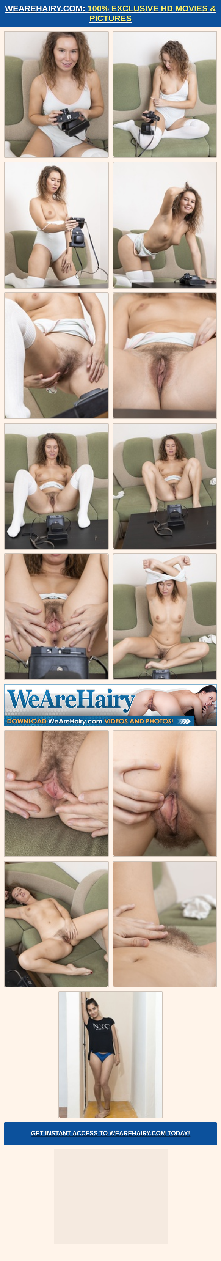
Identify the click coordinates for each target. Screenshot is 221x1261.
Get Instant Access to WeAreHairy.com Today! (110, 1133)
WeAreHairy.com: (110, 13)
